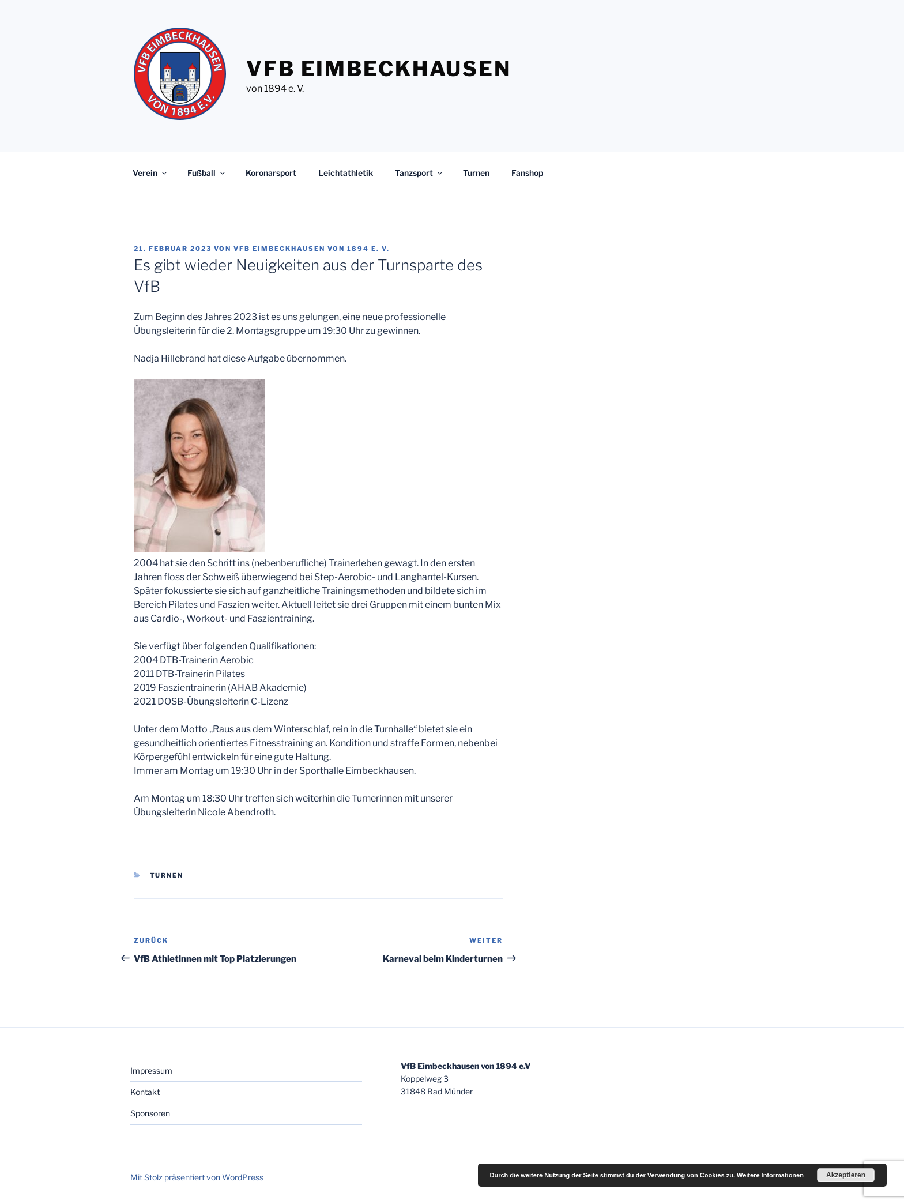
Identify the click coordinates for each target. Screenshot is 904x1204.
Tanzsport (419, 173)
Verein (150, 173)
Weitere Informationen (770, 1175)
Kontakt (145, 1092)
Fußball (207, 173)
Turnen (476, 173)
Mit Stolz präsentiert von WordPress (196, 1177)
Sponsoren (150, 1113)
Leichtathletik (345, 173)
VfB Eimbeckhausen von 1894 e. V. (311, 248)
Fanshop (527, 173)
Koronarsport (271, 173)
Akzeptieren (845, 1175)
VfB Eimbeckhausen (378, 68)
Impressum (151, 1070)
